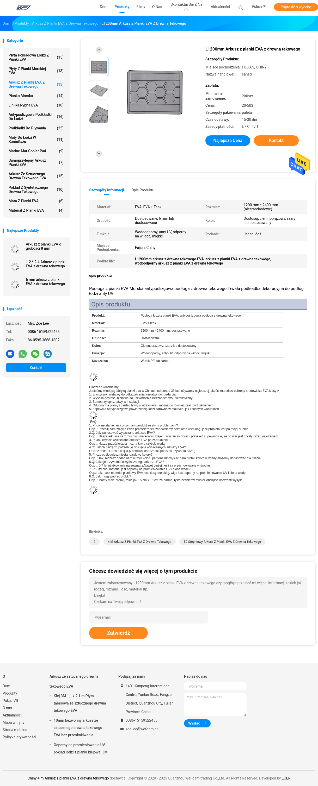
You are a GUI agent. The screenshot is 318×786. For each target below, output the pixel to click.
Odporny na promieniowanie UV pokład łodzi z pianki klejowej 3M (81, 748)
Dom (6, 686)
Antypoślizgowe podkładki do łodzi (36, 116)
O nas (7, 708)
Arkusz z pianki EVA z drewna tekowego (36, 84)
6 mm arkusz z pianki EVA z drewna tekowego (45, 282)
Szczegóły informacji (106, 190)
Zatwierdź (118, 633)
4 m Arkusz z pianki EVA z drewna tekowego (140, 542)
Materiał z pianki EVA (36, 210)
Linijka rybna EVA (36, 105)
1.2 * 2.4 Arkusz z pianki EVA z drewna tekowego (45, 264)
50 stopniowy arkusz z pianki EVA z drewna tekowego (222, 542)
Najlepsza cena (227, 140)
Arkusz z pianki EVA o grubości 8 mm (43, 246)
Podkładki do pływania (36, 128)
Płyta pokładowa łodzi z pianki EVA (36, 57)
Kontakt (36, 368)
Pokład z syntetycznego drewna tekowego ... (36, 189)
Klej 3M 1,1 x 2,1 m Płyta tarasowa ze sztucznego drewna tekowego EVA (80, 703)
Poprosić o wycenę (295, 7)
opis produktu (142, 190)
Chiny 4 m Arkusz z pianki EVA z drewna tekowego (68, 778)
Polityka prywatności (19, 737)
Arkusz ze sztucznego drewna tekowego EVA (36, 176)
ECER (286, 778)
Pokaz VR (10, 701)
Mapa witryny (13, 722)
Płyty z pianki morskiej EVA (36, 71)
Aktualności (12, 715)
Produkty (10, 693)
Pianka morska (36, 95)
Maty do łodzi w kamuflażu (36, 139)
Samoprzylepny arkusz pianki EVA (36, 162)
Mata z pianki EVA (36, 201)
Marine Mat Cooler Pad (36, 151)
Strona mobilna (15, 730)
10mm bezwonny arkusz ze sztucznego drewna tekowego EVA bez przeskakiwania (78, 727)
